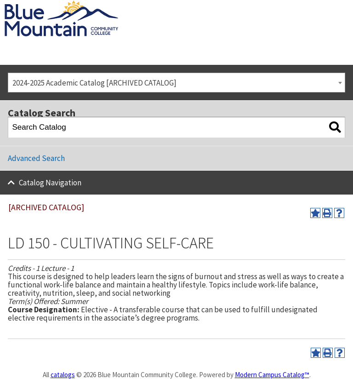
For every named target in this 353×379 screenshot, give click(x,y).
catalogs (63, 374)
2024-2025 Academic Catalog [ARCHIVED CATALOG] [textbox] (94, 83)
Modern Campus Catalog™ (272, 374)
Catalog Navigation (50, 183)
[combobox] (176, 82)
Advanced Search (36, 158)
